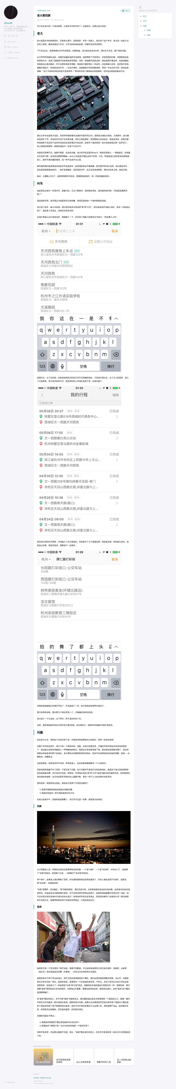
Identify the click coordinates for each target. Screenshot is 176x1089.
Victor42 (8, 23)
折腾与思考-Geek (44, 10)
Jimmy (51, 1083)
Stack (40, 1083)
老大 (145, 16)
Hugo (41, 1081)
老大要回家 (44, 15)
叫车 (145, 21)
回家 (149, 30)
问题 (145, 26)
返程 (149, 35)
